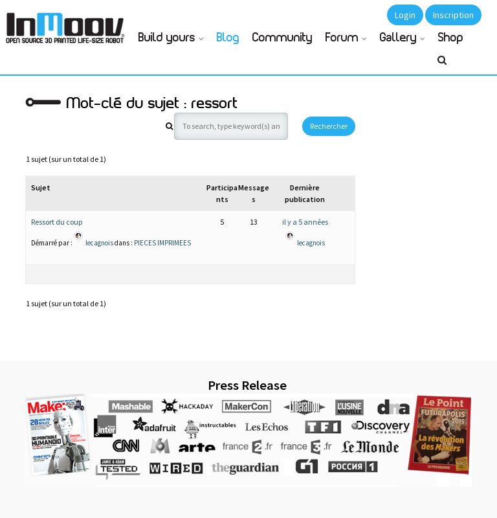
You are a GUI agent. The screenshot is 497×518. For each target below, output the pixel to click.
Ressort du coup (56, 222)
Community (282, 38)
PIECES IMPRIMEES (162, 242)
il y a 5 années (305, 222)
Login (405, 15)
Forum (342, 38)
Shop (450, 38)
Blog (228, 38)
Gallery (398, 38)
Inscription (453, 15)
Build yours (166, 38)
